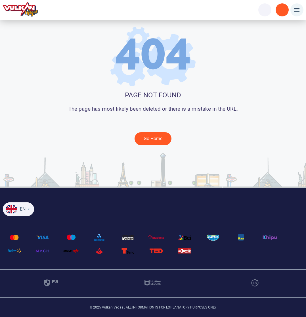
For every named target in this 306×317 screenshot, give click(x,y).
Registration (282, 6)
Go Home (153, 138)
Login (265, 6)
